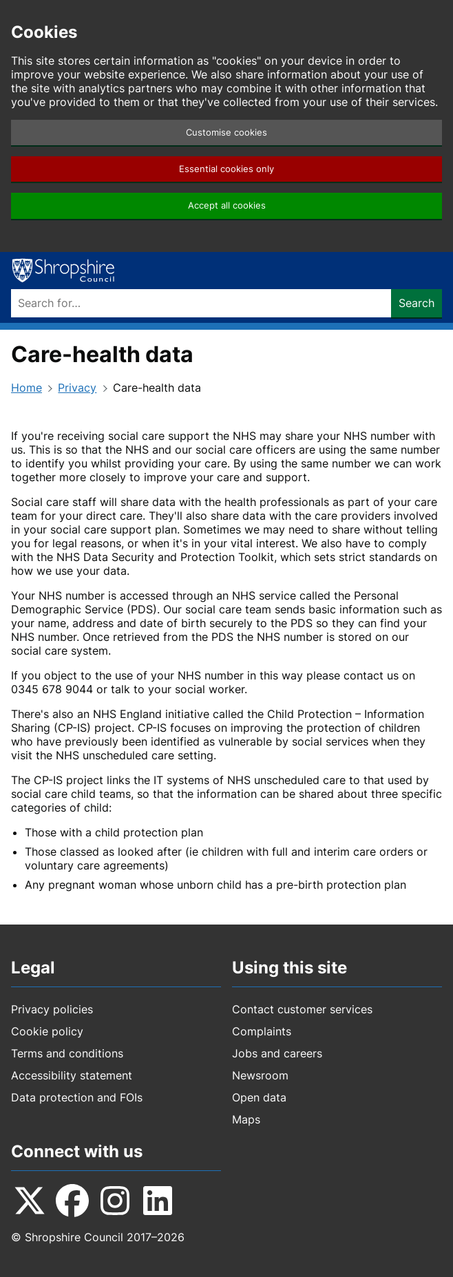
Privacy (77, 387)
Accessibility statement (71, 1075)
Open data (259, 1097)
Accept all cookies (227, 205)
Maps (246, 1119)
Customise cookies (226, 132)
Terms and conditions (67, 1053)
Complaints (261, 1031)
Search (416, 303)
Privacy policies (52, 1009)
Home (26, 387)
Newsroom (260, 1075)
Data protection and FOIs (77, 1097)
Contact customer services (302, 1009)
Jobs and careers (277, 1053)
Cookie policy (47, 1031)
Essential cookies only (226, 169)
